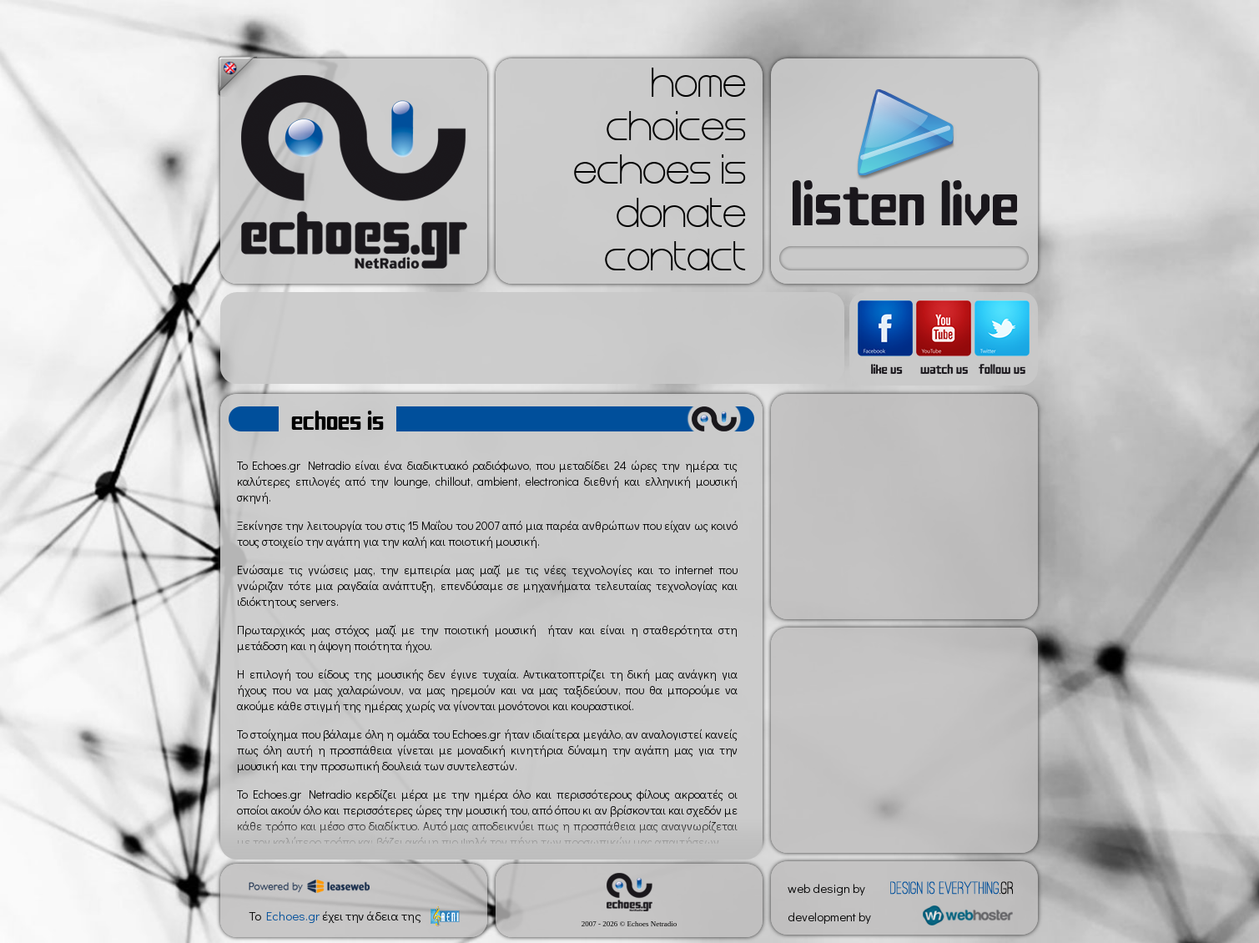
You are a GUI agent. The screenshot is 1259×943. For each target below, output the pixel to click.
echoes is (659, 175)
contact (675, 262)
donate (681, 219)
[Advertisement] (532, 338)
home (698, 88)
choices (676, 132)
